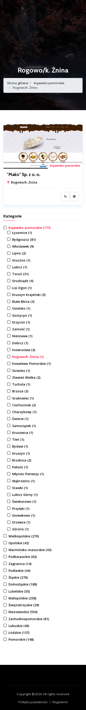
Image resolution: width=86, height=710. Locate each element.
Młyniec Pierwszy (28, 474)
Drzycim (21, 322)
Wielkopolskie (23, 536)
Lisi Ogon (22, 288)
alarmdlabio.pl (13, 6)
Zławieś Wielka (26, 377)
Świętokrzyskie (23, 605)
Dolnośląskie (22, 584)
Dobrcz (20, 343)
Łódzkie (18, 632)
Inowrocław (23, 350)
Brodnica (21, 460)
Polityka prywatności (32, 702)
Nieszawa (22, 336)
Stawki (20, 488)
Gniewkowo (23, 515)
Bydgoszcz (24, 239)
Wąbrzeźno (23, 481)
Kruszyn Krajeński (28, 295)
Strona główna (17, 83)
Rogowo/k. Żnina (24, 182)
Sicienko (21, 370)
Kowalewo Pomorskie (31, 363)
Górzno (20, 529)
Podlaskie (19, 570)
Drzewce (21, 522)
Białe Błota (23, 301)
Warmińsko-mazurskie (29, 550)
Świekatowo (24, 501)
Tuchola (21, 384)
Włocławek (23, 246)
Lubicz (19, 267)
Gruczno (21, 260)
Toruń (20, 274)
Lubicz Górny (25, 494)
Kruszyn (21, 453)
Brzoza (20, 391)
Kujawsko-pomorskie (49, 83)
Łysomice (22, 233)
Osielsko (21, 308)
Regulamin (60, 702)
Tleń (18, 439)
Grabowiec (23, 398)
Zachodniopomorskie (28, 619)
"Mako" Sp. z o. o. (23, 174)
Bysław (20, 446)
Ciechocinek (24, 405)
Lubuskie (18, 626)
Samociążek (24, 426)
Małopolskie (22, 598)
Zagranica (19, 564)
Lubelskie (19, 591)
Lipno (19, 253)
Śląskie (18, 577)
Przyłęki (20, 508)
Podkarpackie (22, 557)
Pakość (20, 467)
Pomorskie (21, 639)
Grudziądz (22, 281)
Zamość (21, 329)
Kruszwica (22, 432)
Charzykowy (24, 412)
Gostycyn (22, 315)
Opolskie (18, 543)
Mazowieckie (22, 612)
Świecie (20, 419)
